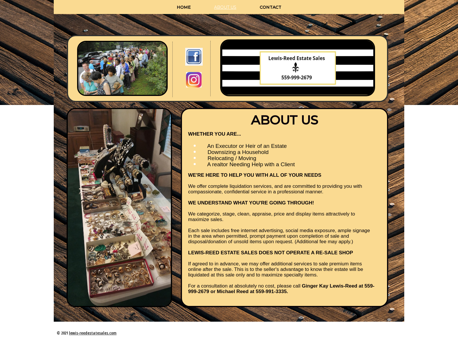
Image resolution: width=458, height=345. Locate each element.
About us (225, 7)
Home (184, 7)
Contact (270, 7)
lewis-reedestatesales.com (93, 333)
